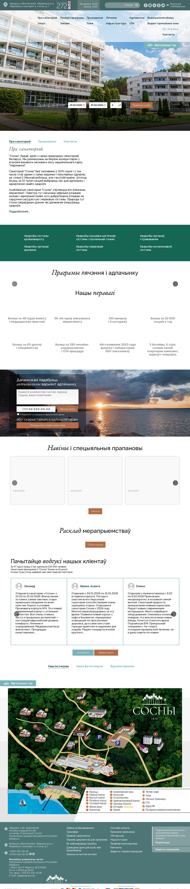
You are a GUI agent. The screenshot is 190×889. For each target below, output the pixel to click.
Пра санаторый (47, 17)
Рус (165, 29)
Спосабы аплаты (120, 828)
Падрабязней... (19, 211)
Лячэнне (111, 17)
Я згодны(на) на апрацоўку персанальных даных (40, 414)
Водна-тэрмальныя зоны (163, 23)
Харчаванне (136, 17)
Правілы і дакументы (78, 835)
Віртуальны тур (165, 45)
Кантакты (169, 34)
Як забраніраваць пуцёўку (81, 843)
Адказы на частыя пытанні (81, 854)
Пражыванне (95, 17)
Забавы (64, 23)
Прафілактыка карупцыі (123, 843)
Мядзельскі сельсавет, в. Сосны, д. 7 (29, 6)
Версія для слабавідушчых (177, 5)
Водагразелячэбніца (161, 17)
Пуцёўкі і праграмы (72, 17)
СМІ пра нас (117, 835)
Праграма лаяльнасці (122, 831)
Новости (95, 511)
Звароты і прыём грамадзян (126, 851)
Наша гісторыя (118, 839)
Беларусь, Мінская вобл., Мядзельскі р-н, (32, 3)
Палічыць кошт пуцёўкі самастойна (47, 425)
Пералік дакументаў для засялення (86, 839)
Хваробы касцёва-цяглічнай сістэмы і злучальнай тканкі (96, 237)
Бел (175, 29)
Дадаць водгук (106, 652)
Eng (170, 29)
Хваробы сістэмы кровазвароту (36, 237)
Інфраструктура (116, 23)
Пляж (90, 23)
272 (62, 6)
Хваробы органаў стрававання (152, 237)
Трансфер (72, 831)
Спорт (41, 23)
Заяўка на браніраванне (80, 828)
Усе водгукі (83, 652)
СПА (131, 23)
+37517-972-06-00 (18, 851)
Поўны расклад (95, 544)
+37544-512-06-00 (19, 854)
